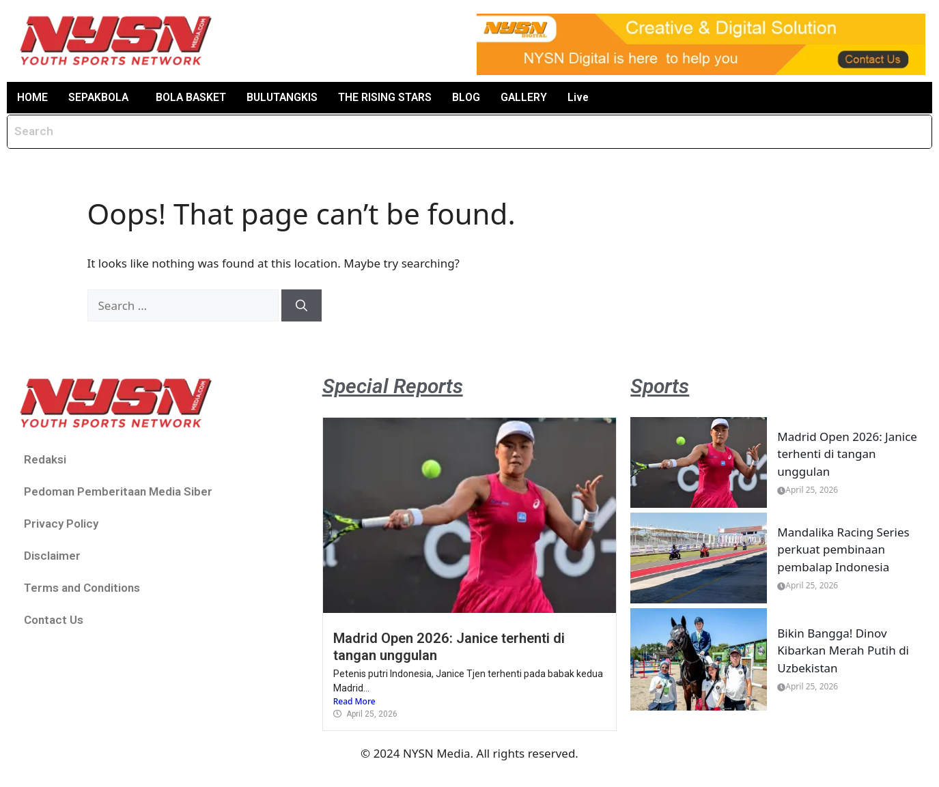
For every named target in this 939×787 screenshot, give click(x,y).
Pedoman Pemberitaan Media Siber (118, 491)
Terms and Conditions (82, 588)
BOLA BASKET (193, 97)
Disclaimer (52, 555)
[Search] (301, 305)
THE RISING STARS (390, 97)
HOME (32, 97)
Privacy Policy (61, 523)
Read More (354, 702)
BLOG (471, 97)
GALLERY (528, 97)
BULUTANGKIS (285, 97)
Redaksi (45, 459)
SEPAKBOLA (99, 97)
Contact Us (53, 620)
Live (584, 97)
